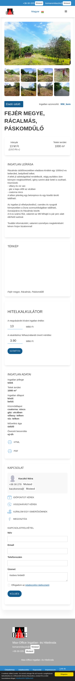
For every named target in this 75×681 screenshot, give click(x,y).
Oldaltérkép (10, 670)
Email (10, 545)
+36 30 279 (15, 484)
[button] (37, 11)
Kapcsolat (37, 670)
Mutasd (39, 3)
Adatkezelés (23, 670)
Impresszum (50, 670)
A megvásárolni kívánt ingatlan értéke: (25, 320)
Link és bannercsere (65, 670)
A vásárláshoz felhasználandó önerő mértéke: (29, 335)
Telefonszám (14, 557)
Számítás (15, 351)
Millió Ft (30, 327)
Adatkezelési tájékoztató (24, 679)
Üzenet (11, 569)
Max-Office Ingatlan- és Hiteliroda (34, 642)
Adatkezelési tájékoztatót (37, 585)
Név (9, 532)
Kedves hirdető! (37, 576)
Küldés (14, 594)
